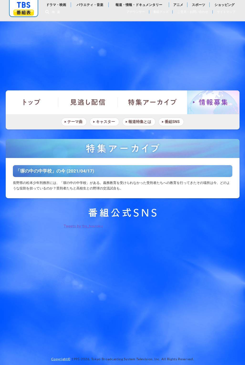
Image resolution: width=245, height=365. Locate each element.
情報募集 (213, 102)
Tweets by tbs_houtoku (83, 226)
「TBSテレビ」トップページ (23, 5)
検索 (57, 12)
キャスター (105, 121)
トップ (32, 102)
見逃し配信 (88, 102)
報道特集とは (139, 121)
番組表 (23, 12)
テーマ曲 (75, 121)
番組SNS (172, 121)
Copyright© (61, 359)
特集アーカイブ (152, 102)
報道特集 (123, 53)
